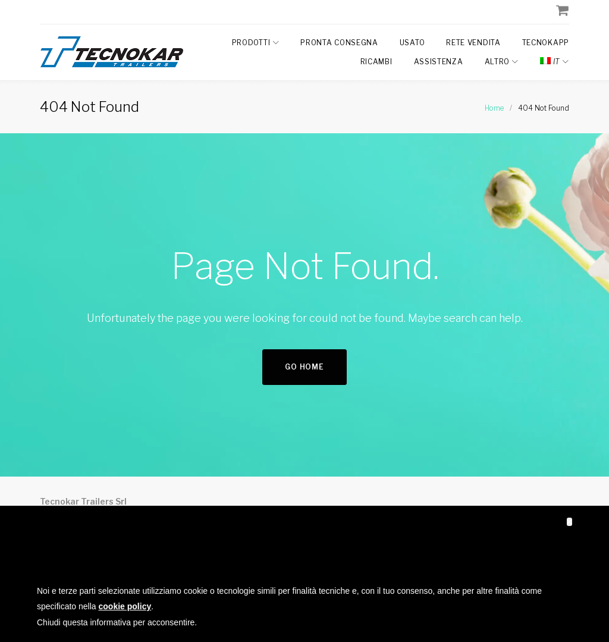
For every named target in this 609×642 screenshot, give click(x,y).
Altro (497, 61)
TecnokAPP (545, 42)
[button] (569, 522)
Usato (412, 42)
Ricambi (376, 61)
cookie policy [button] (125, 606)
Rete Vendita (473, 42)
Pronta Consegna (339, 42)
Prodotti (251, 42)
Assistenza (438, 61)
